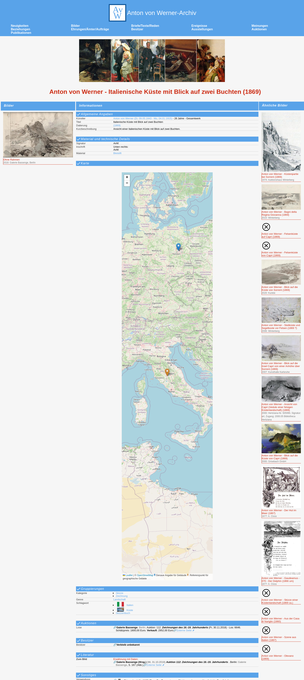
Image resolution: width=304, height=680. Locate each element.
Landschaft (119, 599)
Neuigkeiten (19, 25)
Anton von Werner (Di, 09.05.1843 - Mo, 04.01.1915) (142, 118)
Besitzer (137, 29)
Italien (124, 605)
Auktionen (259, 29)
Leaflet (128, 575)
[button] (167, 372)
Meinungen (260, 25)
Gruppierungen (90, 589)
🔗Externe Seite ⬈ (183, 630)
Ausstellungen (202, 29)
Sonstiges (86, 675)
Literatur (85, 655)
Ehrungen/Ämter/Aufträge (90, 29)
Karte (82, 163)
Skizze (119, 593)
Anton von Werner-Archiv (152, 13)
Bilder (75, 25)
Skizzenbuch (123, 613)
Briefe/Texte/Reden (145, 25)
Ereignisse (199, 25)
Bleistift (117, 153)
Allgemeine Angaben (94, 114)
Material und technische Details (103, 139)
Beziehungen (20, 29)
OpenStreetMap (145, 575)
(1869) (117, 125)
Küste (124, 610)
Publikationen (21, 32)
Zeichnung (122, 596)
